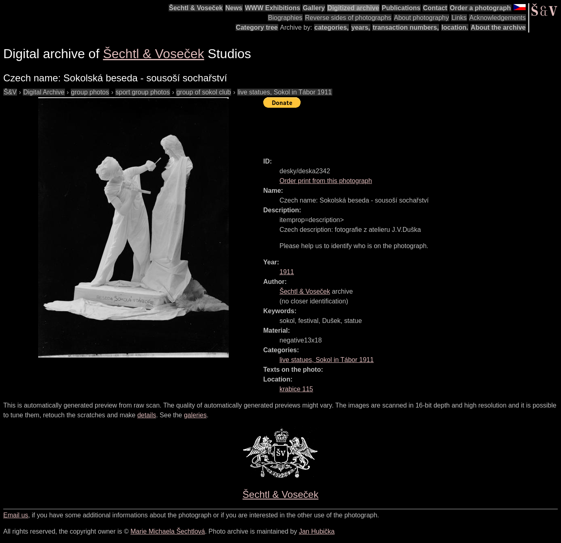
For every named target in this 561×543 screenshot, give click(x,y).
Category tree (257, 27)
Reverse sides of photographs (348, 17)
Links (458, 17)
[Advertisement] (411, 129)
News (234, 7)
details (146, 415)
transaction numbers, (406, 27)
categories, (331, 27)
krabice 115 (296, 389)
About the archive (498, 27)
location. (455, 27)
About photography (421, 17)
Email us (15, 515)
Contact (435, 7)
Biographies (285, 17)
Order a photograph (480, 7)
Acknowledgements (497, 17)
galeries (195, 415)
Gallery (314, 7)
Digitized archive (353, 7)
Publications (401, 7)
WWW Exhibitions (272, 7)
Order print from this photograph (325, 180)
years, (360, 27)
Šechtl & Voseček (196, 7)
